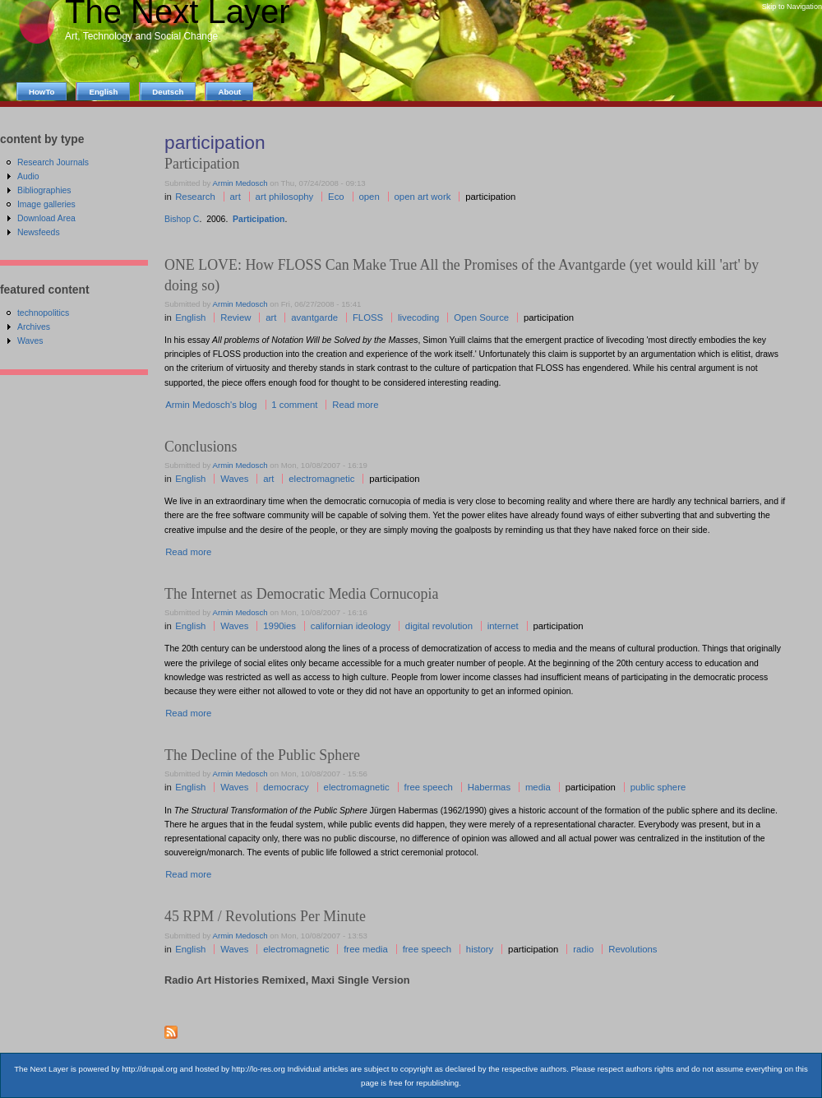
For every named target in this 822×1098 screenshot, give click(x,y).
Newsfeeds (38, 232)
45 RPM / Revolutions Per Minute (265, 916)
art (235, 197)
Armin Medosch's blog (210, 405)
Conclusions (200, 446)
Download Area (46, 218)
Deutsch (167, 91)
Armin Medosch (240, 183)
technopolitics (43, 312)
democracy (286, 787)
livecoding (419, 317)
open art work (423, 197)
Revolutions (632, 949)
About (229, 91)
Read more (355, 405)
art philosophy (285, 197)
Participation (258, 219)
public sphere (658, 787)
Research (195, 197)
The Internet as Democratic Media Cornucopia (301, 594)
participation (490, 197)
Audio (28, 176)
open (368, 197)
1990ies (279, 626)
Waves (234, 479)
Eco (336, 197)
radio (583, 949)
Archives (33, 326)
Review (235, 317)
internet (503, 626)
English (190, 317)
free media (366, 949)
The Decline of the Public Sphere (262, 755)
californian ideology (350, 626)
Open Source (481, 317)
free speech (428, 787)
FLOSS (368, 317)
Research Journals (53, 162)
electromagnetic (321, 479)
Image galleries (46, 204)
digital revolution (439, 626)
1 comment (294, 405)
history (479, 949)
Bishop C (181, 219)
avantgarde (314, 317)
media (538, 787)
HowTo (41, 91)
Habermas (489, 787)
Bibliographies (44, 190)
